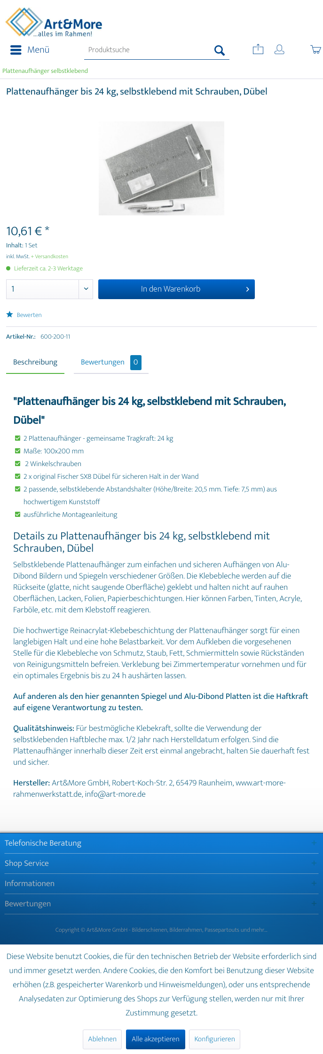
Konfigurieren (214, 1039)
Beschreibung (35, 362)
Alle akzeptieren (156, 1039)
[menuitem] (27, 50)
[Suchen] (219, 50)
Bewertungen (111, 362)
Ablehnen (102, 1039)
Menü (29, 50)
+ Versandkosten (50, 257)
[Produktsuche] (156, 50)
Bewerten (24, 315)
